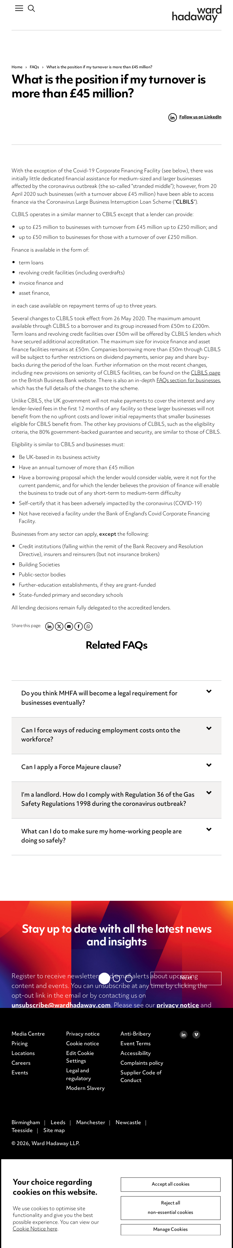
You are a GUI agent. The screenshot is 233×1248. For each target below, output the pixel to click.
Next (186, 1120)
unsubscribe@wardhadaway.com (61, 1005)
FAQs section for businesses (188, 381)
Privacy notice (83, 1176)
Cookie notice (82, 1185)
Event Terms (135, 1185)
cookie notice (32, 1015)
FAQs (34, 67)
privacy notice (178, 1005)
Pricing (20, 1185)
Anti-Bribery (135, 1176)
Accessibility (135, 1195)
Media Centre (28, 1176)
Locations (23, 1195)
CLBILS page (205, 373)
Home (17, 67)
